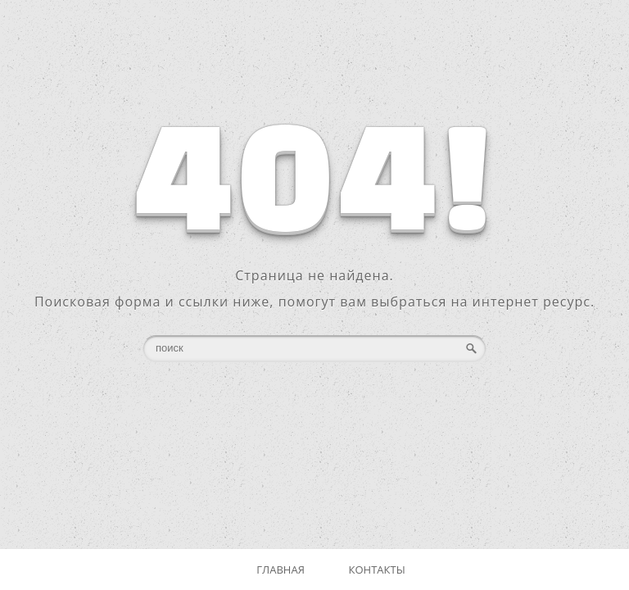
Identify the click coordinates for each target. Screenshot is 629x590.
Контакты (377, 569)
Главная (280, 569)
